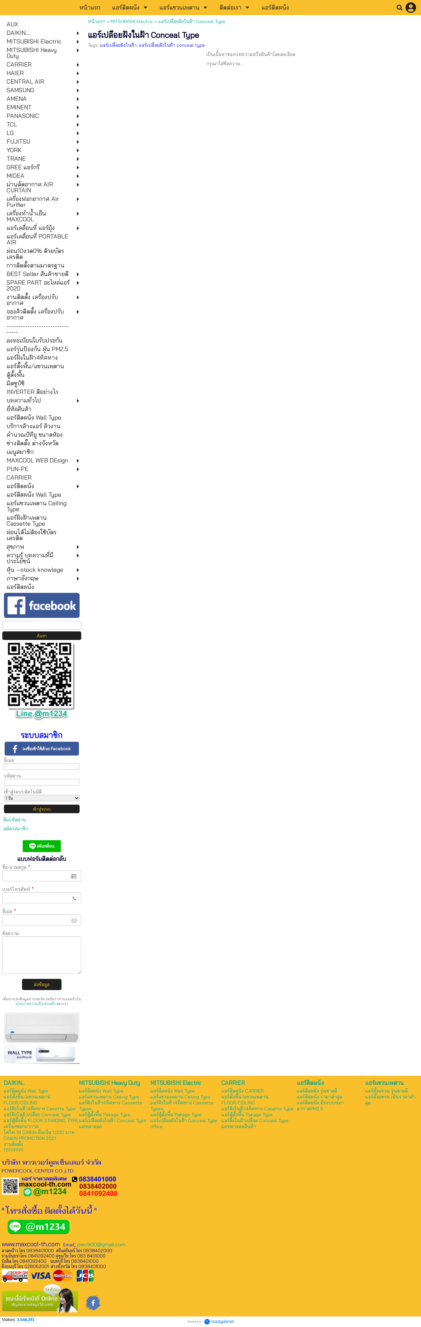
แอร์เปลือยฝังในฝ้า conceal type (172, 45)
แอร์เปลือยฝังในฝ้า (118, 45)
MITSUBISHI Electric (132, 21)
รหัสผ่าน (12, 776)
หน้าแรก (96, 21)
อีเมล (9, 760)
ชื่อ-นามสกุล (16, 867)
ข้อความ (10, 933)
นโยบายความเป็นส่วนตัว (35, 1003)
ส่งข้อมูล (42, 984)
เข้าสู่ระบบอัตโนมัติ (23, 792)
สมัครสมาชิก (15, 829)
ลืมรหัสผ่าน (14, 820)
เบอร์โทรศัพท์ (18, 889)
